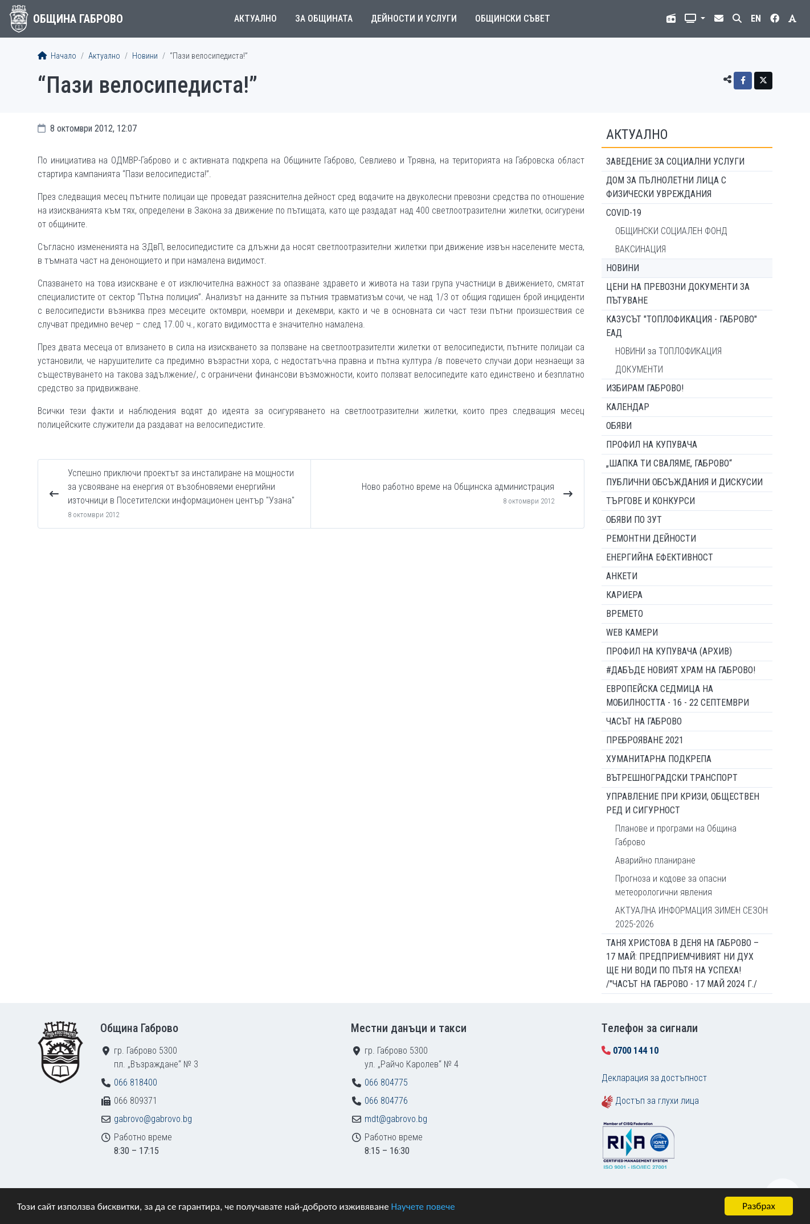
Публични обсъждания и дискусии (684, 482)
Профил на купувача (651, 444)
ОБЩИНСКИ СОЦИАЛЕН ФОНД (671, 231)
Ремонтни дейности (651, 538)
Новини (145, 56)
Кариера (624, 595)
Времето (624, 613)
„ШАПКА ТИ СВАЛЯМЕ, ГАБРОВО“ (669, 463)
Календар (627, 407)
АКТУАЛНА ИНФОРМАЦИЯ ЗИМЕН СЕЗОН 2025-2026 (691, 917)
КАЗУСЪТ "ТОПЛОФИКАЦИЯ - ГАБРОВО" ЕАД (681, 326)
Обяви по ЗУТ (634, 519)
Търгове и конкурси (650, 501)
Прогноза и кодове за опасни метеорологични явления (670, 885)
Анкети (621, 576)
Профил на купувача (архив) (669, 651)
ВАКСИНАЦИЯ (640, 249)
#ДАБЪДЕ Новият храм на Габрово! (680, 670)
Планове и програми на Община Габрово (676, 835)
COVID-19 (623, 212)
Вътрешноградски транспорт (672, 777)
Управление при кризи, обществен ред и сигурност (682, 803)
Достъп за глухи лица (657, 1100)
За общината (324, 18)
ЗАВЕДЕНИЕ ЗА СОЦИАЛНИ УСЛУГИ (675, 161)
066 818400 (135, 1082)
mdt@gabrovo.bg (396, 1119)
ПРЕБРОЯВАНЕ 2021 (645, 740)
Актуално (255, 18)
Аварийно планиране (655, 860)
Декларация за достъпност (654, 1077)
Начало (57, 56)
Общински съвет (512, 18)
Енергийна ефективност (659, 557)
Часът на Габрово (644, 721)
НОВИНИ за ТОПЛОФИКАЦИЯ (668, 351)
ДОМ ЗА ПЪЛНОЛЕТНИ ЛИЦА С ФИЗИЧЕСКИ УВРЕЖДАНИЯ (666, 187)
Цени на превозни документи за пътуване (678, 293)
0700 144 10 (635, 1050)
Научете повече (423, 1207)
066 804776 (386, 1100)
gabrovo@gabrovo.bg (153, 1119)
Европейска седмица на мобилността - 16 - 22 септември (677, 695)
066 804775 (386, 1082)
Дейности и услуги (414, 18)
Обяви (619, 425)
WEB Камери (632, 632)
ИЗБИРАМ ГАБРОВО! (645, 388)
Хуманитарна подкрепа (658, 759)
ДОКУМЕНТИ (639, 369)
